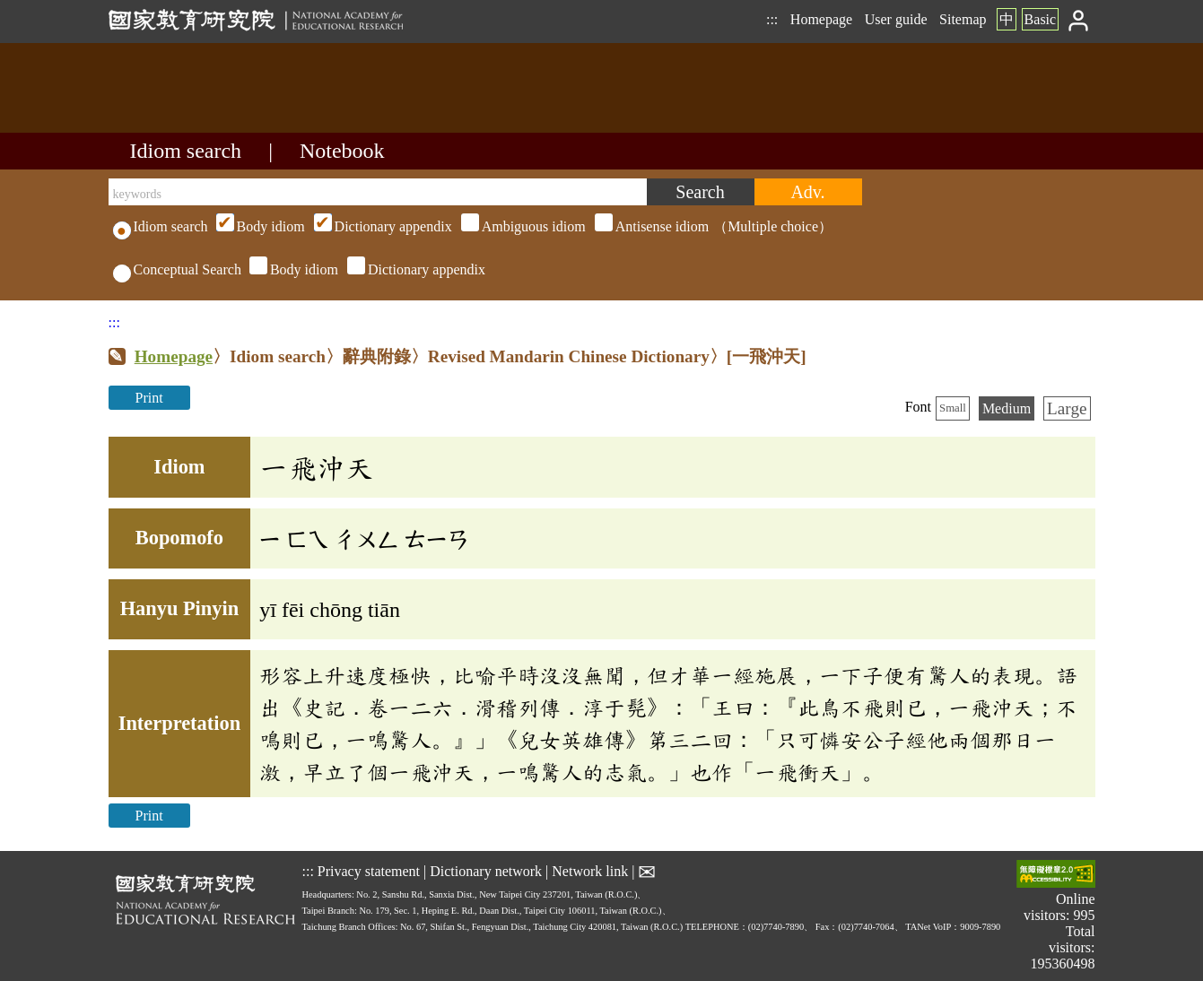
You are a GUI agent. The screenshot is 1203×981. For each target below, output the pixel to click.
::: (772, 19)
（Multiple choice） (522, 226)
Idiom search (186, 150)
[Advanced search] (808, 191)
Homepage (821, 19)
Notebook (342, 150)
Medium (1006, 408)
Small (952, 408)
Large (1066, 408)
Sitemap (962, 19)
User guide (896, 19)
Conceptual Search (177, 269)
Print (149, 397)
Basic (1040, 19)
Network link (590, 871)
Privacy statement (369, 871)
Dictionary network (486, 871)
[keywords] (378, 191)
